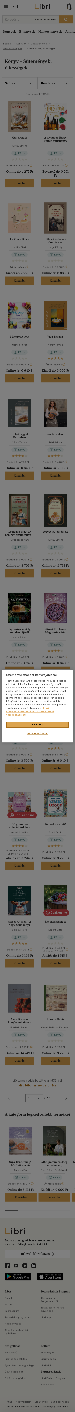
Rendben (37, 724)
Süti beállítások (37, 733)
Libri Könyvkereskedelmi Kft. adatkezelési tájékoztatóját (30, 711)
